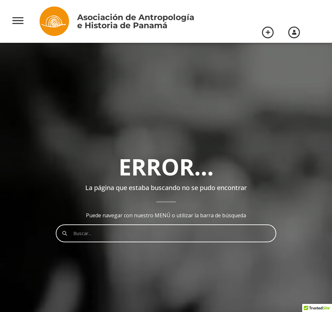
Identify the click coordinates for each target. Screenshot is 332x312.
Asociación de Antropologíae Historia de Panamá (135, 21)
